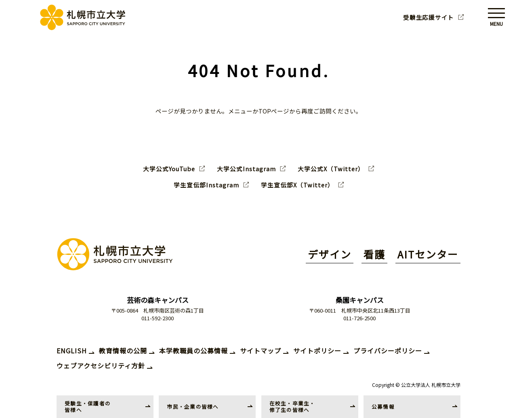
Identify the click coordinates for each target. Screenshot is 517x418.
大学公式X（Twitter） (331, 169)
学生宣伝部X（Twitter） (297, 185)
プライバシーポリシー (387, 350)
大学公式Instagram (246, 169)
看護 (374, 254)
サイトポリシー (317, 350)
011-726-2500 (359, 318)
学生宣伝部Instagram (206, 185)
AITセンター (427, 254)
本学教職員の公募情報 (193, 350)
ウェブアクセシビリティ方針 (101, 365)
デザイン (329, 254)
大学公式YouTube (169, 169)
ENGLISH (72, 350)
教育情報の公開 (123, 350)
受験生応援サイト (428, 17)
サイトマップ (260, 350)
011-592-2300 (157, 318)
